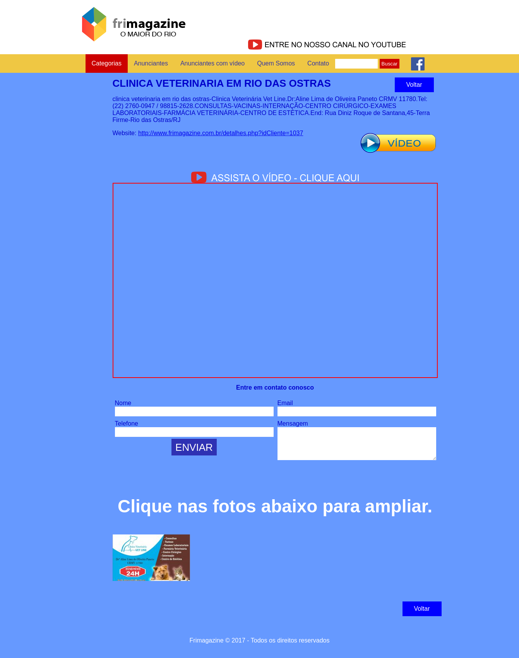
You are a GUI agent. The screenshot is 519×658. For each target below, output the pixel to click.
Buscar (389, 64)
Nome (123, 403)
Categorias (107, 63)
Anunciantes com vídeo (212, 63)
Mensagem (292, 423)
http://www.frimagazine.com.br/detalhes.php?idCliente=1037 (220, 133)
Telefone (127, 423)
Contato (318, 63)
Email (285, 403)
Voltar (414, 84)
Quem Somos (276, 63)
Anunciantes (151, 63)
